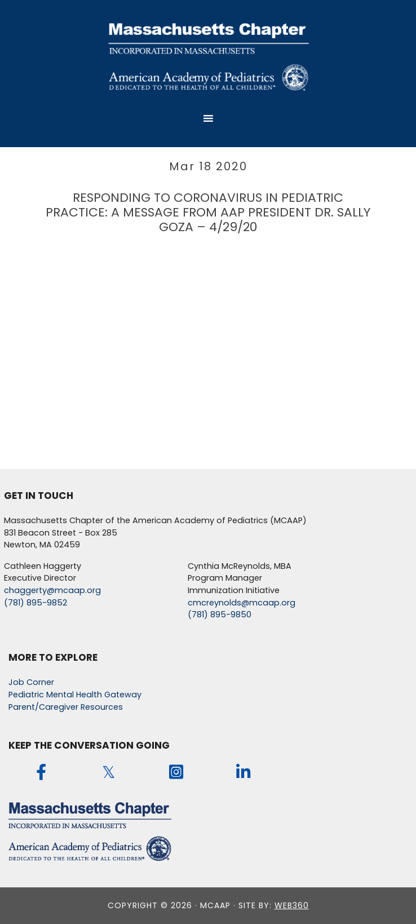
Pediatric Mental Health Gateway (74, 694)
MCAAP (208, 56)
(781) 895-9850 (219, 614)
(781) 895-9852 (35, 602)
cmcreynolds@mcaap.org (241, 602)
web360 (292, 905)
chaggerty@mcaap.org (52, 590)
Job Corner (31, 682)
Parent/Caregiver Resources (65, 707)
